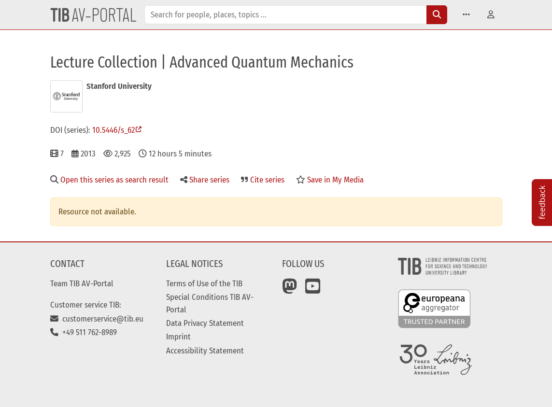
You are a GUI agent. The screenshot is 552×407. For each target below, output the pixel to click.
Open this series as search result (109, 179)
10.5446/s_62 (113, 130)
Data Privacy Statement (205, 323)
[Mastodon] (289, 290)
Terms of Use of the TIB (204, 283)
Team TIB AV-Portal (81, 283)
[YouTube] (313, 290)
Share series (204, 179)
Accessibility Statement (205, 350)
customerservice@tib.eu (96, 318)
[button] (466, 14)
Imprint (178, 336)
